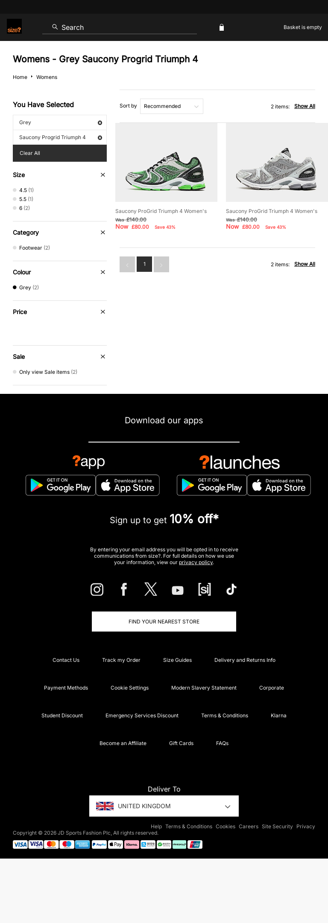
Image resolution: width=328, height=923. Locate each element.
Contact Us (66, 660)
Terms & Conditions (224, 715)
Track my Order (121, 660)
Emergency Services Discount (142, 715)
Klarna (279, 715)
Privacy (305, 826)
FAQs (222, 743)
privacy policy (196, 562)
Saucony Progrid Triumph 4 (60, 137)
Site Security (277, 826)
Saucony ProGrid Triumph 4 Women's (161, 211)
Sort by (128, 105)
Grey (60, 122)
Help (156, 826)
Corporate (271, 687)
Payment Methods (66, 687)
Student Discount (62, 715)
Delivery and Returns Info (244, 660)
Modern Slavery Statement (204, 687)
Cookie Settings (130, 687)
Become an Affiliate (123, 743)
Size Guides (177, 660)
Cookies (225, 826)
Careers (248, 826)
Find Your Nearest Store (164, 621)
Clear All (30, 153)
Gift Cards (181, 743)
